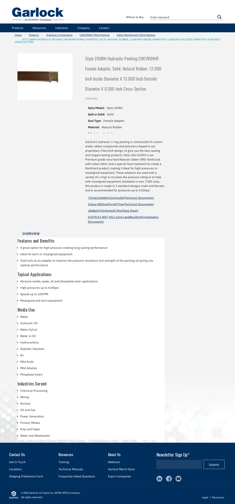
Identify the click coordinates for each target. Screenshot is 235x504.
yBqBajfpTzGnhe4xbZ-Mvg (113, 210)
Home (18, 35)
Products (17, 28)
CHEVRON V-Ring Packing (95, 35)
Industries (61, 28)
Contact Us (17, 454)
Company (83, 28)
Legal (205, 497)
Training (64, 462)
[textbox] (186, 17)
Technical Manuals (71, 469)
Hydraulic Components (59, 35)
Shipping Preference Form (26, 476)
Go (219, 16)
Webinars (114, 462)
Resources (39, 28)
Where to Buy (135, 17)
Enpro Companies (119, 476)
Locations (15, 469)
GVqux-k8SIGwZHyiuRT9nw (121, 204)
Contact (104, 28)
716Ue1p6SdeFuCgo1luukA (121, 197)
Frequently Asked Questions (77, 476)
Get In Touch (17, 462)
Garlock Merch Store (121, 469)
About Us (114, 454)
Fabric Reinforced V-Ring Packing (136, 35)
